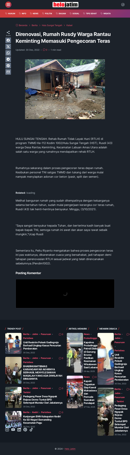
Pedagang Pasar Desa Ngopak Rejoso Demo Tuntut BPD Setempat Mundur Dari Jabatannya (42, 399)
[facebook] (8, 40)
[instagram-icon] (7, 430)
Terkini (26, 392)
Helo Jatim (70, 448)
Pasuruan (46, 334)
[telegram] (8, 59)
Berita (26, 334)
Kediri (35, 412)
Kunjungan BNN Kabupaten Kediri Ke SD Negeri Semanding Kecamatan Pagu (42, 419)
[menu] (8, 5)
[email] (8, 72)
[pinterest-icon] (25, 430)
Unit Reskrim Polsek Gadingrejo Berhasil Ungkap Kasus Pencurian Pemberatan (42, 345)
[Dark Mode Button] (123, 4)
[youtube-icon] (13, 430)
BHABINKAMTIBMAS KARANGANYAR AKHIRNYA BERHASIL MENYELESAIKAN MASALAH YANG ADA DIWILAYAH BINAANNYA (42, 372)
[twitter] (8, 46)
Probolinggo (90, 338)
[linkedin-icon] (19, 430)
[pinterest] (8, 65)
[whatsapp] (8, 53)
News (87, 334)
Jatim (35, 334)
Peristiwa (28, 338)
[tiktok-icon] (31, 430)
